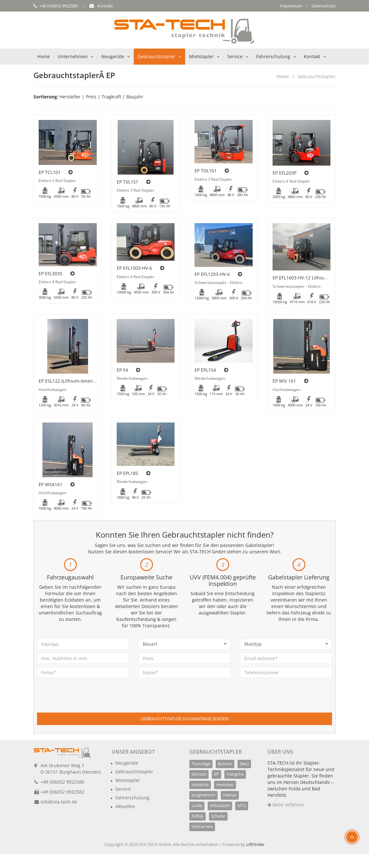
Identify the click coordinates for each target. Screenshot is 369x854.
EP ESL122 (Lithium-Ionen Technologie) (80, 381)
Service (235, 56)
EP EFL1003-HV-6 (134, 268)
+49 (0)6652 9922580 (62, 782)
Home (43, 56)
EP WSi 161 (284, 381)
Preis (91, 97)
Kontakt (312, 56)
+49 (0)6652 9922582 (62, 792)
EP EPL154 (205, 370)
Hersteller (70, 97)
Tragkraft (111, 97)
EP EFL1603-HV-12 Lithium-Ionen (307, 278)
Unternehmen (73, 56)
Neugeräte (112, 56)
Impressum (291, 6)
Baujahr (134, 97)
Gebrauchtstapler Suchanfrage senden (185, 719)
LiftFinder (255, 844)
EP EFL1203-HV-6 (212, 274)
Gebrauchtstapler (157, 56)
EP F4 (122, 370)
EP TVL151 (127, 182)
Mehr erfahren (285, 805)
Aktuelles (125, 806)
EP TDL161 (205, 171)
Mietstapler (201, 56)
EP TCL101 (49, 172)
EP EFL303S (50, 273)
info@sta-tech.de (58, 802)
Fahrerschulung (273, 56)
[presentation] (86, 700)
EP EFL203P (284, 173)
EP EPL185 (127, 473)
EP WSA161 (50, 484)
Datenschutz (323, 6)
